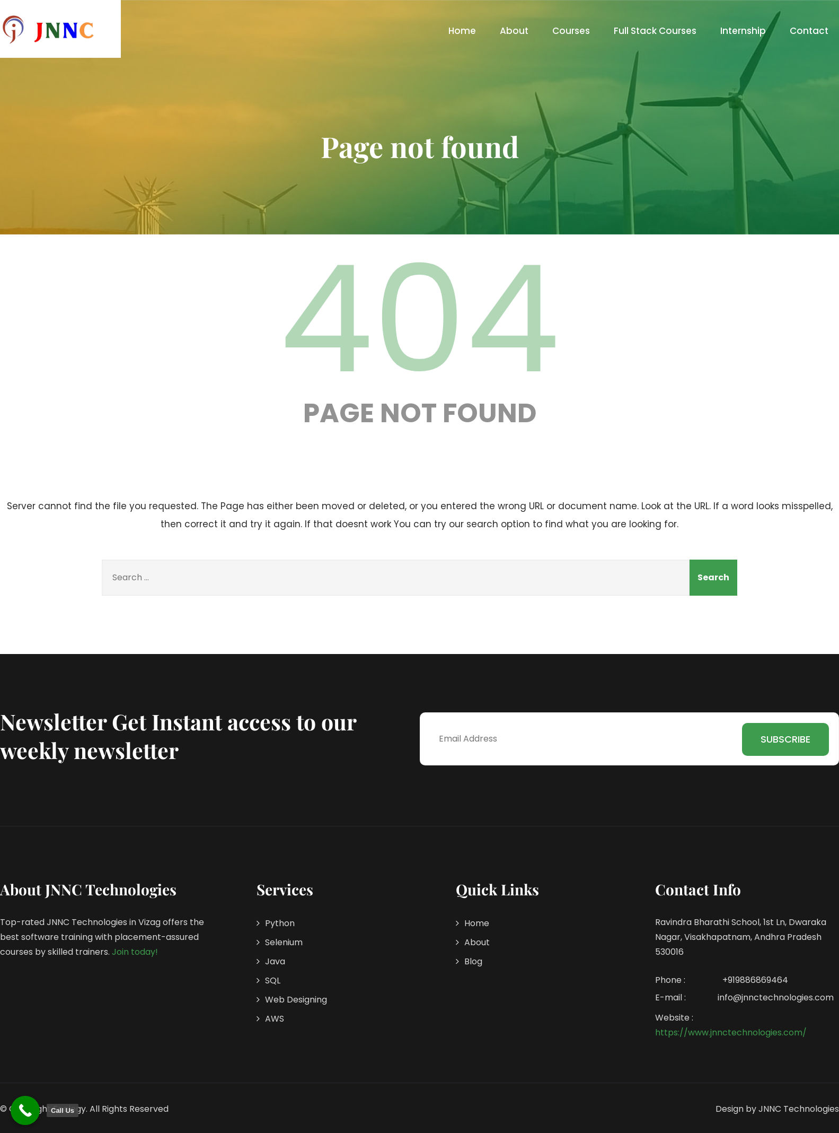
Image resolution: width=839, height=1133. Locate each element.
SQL (272, 980)
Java (275, 961)
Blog (473, 961)
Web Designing (296, 999)
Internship (743, 30)
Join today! (135, 952)
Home (462, 30)
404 (420, 319)
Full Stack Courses (655, 30)
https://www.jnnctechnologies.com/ (731, 1032)
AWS (274, 1019)
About (514, 30)
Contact (809, 30)
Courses (571, 30)
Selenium (284, 942)
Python (280, 923)
